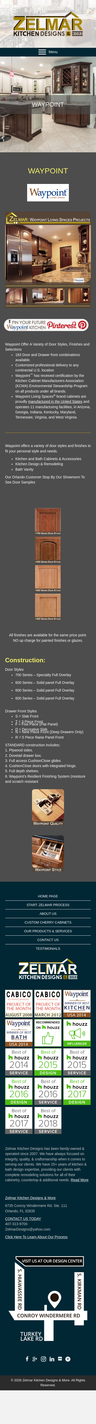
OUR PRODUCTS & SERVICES (48, 931)
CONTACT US (48, 940)
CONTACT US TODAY (23, 1219)
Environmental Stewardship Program (58, 386)
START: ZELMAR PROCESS (48, 905)
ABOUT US (47, 914)
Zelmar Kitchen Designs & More (30, 1198)
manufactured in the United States (55, 401)
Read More (80, 1180)
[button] (42, 52)
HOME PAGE (48, 896)
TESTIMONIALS (48, 949)
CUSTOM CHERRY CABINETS (48, 922)
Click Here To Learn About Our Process (36, 1237)
